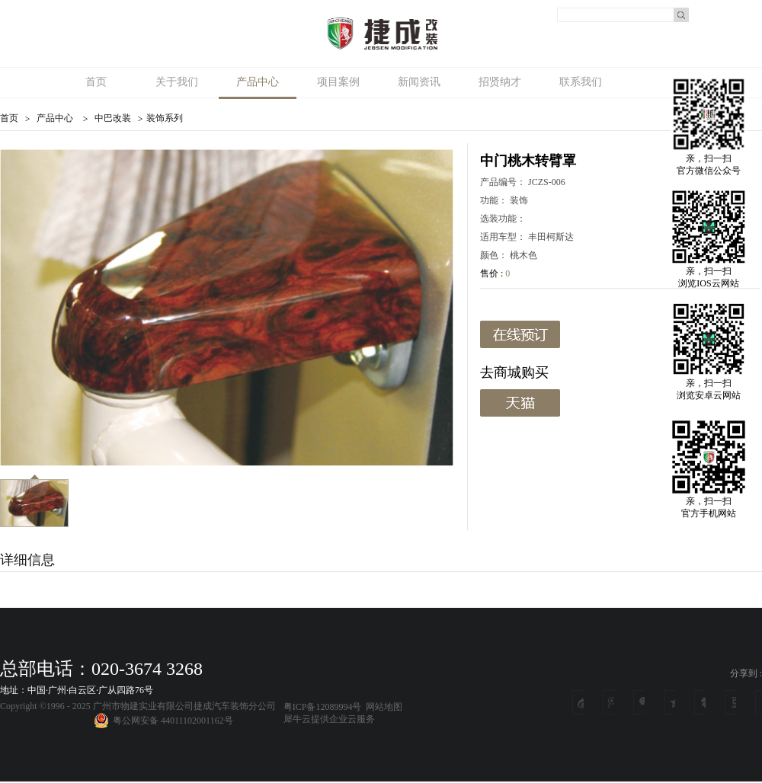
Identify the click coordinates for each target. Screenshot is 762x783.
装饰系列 (164, 118)
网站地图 (381, 707)
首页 (96, 82)
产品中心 (55, 118)
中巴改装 (112, 118)
